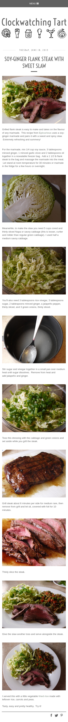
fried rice (44, 696)
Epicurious (45, 132)
